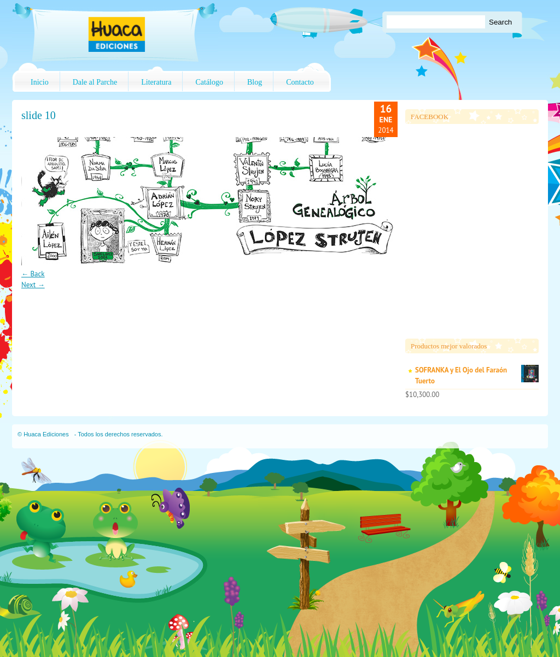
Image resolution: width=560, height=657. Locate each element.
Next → (33, 284)
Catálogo (209, 82)
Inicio (40, 82)
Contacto (300, 82)
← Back (33, 274)
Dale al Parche (95, 82)
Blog (254, 82)
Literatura (156, 82)
